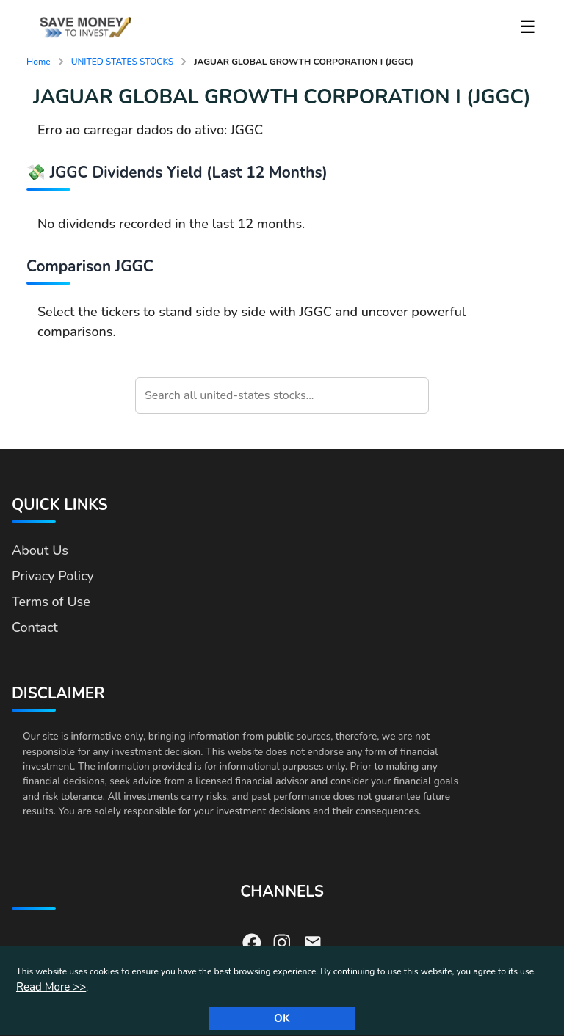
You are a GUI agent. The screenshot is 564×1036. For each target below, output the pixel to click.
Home (38, 62)
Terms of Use (51, 601)
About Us (40, 550)
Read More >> (51, 987)
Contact (35, 627)
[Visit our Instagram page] (282, 941)
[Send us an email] (312, 941)
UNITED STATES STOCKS (122, 62)
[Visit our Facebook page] (251, 941)
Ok (282, 1018)
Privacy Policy (53, 576)
